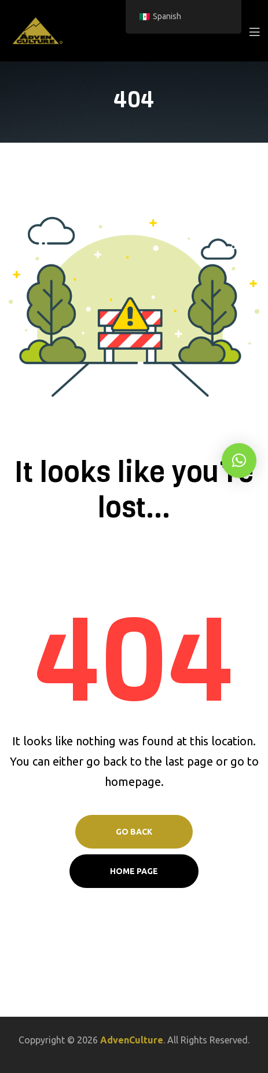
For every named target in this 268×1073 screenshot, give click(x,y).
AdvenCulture (131, 1040)
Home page (134, 871)
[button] (239, 460)
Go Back (134, 831)
